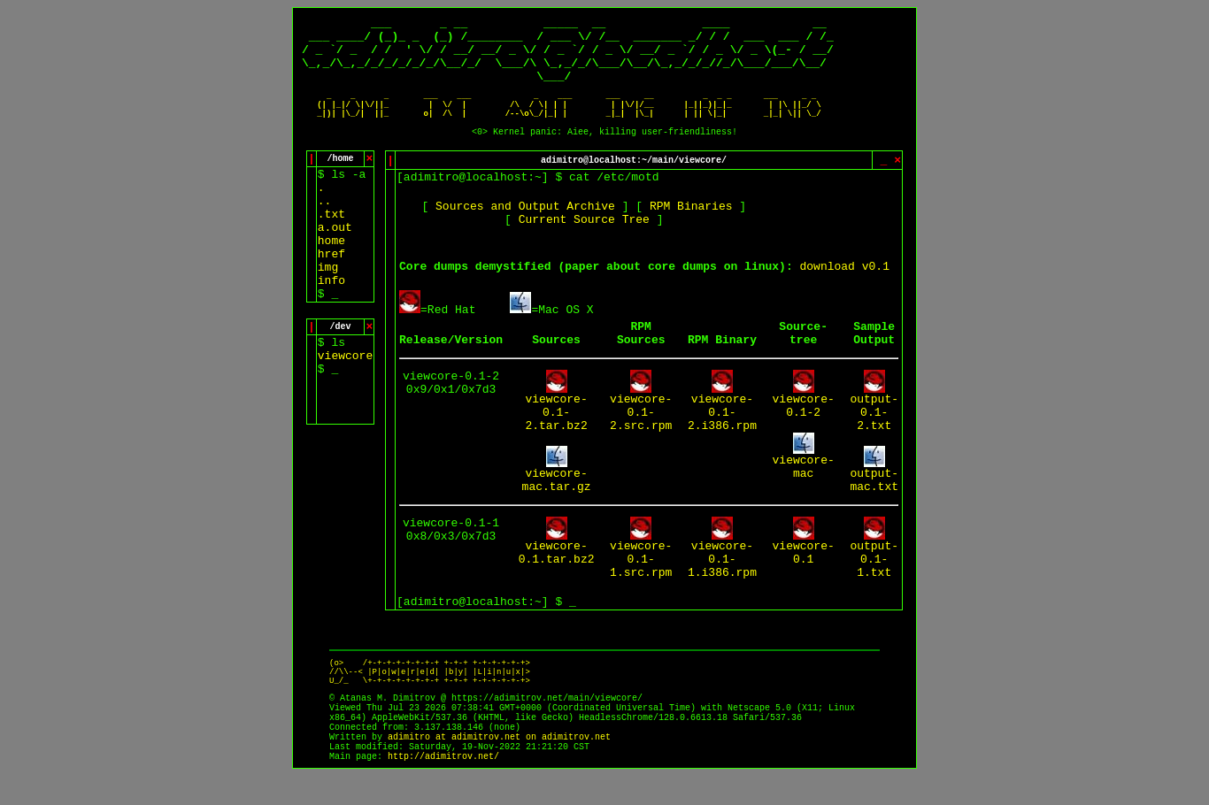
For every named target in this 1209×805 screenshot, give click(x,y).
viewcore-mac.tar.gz (556, 501)
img (328, 288)
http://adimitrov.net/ (443, 786)
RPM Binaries (691, 227)
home (331, 262)
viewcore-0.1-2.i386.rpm (722, 434)
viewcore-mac (804, 488)
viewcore (345, 377)
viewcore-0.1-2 (804, 427)
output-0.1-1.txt (874, 581)
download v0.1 (844, 288)
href (331, 275)
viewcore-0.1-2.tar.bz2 (556, 434)
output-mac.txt (874, 501)
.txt (331, 235)
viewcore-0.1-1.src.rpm (641, 581)
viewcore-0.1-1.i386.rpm (722, 581)
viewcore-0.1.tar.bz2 (557, 574)
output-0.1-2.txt (874, 434)
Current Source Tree (584, 241)
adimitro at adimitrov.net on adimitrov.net (499, 766)
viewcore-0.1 (804, 574)
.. (325, 222)
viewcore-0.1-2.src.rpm (641, 434)
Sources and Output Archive (525, 227)
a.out (335, 249)
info (331, 302)
